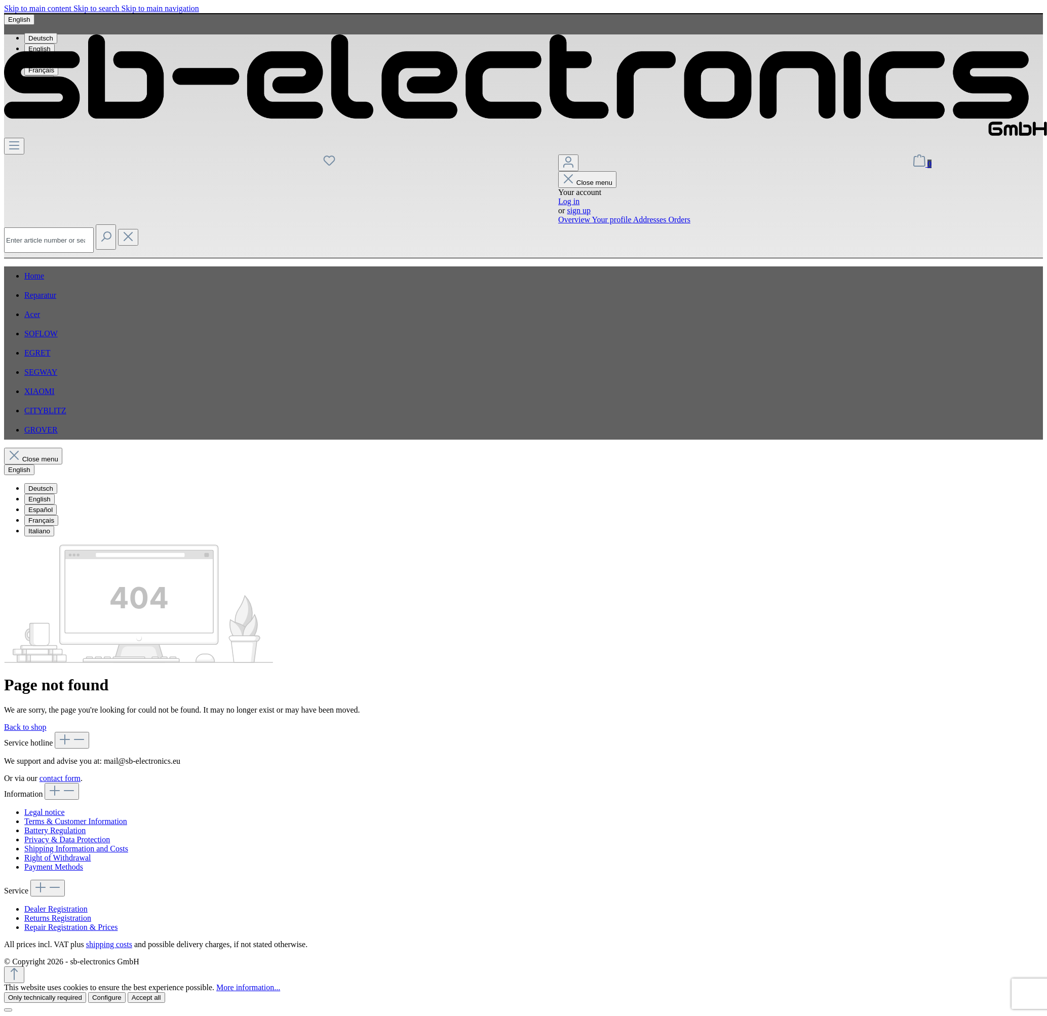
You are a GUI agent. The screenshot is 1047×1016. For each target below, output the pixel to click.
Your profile (612, 219)
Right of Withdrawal (57, 857)
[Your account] (568, 162)
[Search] (106, 237)
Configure (107, 997)
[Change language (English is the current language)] (19, 19)
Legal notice (44, 812)
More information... (248, 987)
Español (40, 510)
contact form (60, 778)
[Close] (8, 1009)
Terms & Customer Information (75, 821)
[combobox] (49, 240)
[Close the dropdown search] (128, 237)
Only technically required (45, 997)
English (39, 499)
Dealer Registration (56, 909)
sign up (579, 210)
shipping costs (109, 944)
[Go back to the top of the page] (14, 974)
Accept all (146, 997)
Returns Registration (57, 918)
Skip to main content (38, 8)
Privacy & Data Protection (67, 839)
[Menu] (14, 146)
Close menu (587, 182)
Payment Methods (53, 867)
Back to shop (25, 727)
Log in (568, 201)
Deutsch (40, 488)
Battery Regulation (55, 830)
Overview (575, 219)
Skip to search (97, 8)
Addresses (651, 219)
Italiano (39, 531)
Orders (679, 219)
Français (41, 520)
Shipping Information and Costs (76, 848)
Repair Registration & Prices (71, 927)
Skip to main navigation (160, 8)
